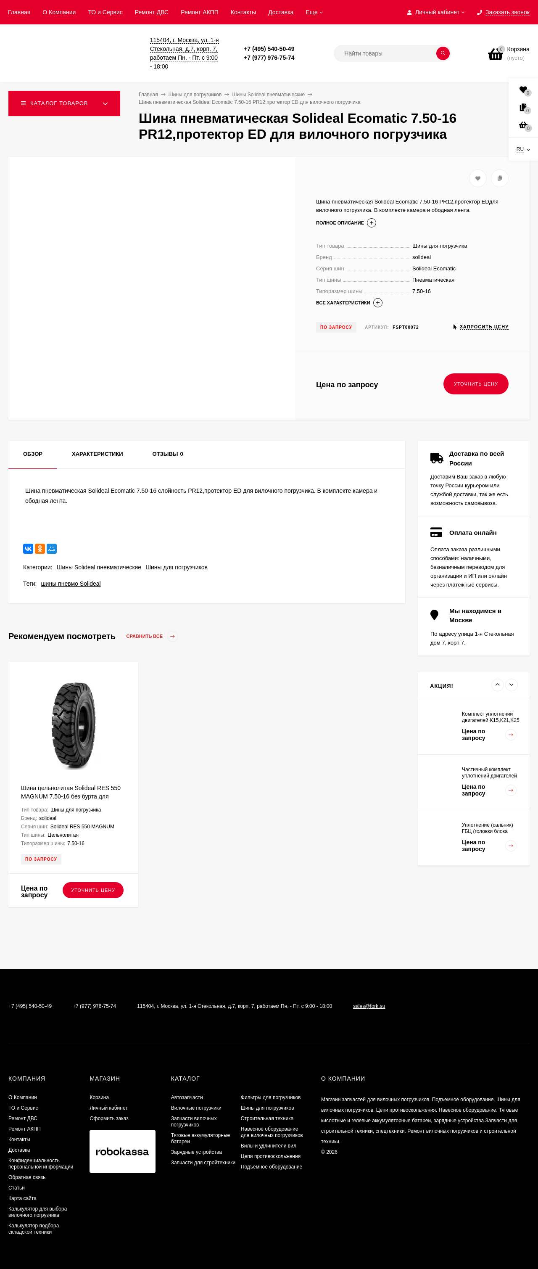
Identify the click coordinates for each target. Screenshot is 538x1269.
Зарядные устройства (196, 1152)
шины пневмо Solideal (70, 583)
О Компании (59, 12)
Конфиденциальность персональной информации (40, 1164)
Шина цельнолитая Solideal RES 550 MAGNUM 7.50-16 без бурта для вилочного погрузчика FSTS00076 (71, 796)
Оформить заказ (109, 1118)
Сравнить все (153, 636)
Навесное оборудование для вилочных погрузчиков (272, 1132)
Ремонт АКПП (200, 12)
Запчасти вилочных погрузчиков (194, 1122)
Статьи (16, 1188)
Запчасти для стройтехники (203, 1163)
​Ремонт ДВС (152, 12)
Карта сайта (22, 1198)
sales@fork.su (369, 1006)
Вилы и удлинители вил (268, 1146)
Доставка (280, 12)
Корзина (99, 1097)
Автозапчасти (187, 1097)
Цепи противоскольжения (271, 1156)
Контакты (243, 12)
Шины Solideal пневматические (99, 567)
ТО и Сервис (105, 12)
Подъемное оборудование (271, 1167)
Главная (19, 12)
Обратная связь (26, 1177)
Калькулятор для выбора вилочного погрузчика (37, 1212)
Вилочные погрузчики (196, 1108)
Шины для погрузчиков (176, 567)
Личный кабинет (108, 1108)
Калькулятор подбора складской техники (33, 1229)
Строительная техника (267, 1118)
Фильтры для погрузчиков (271, 1097)
